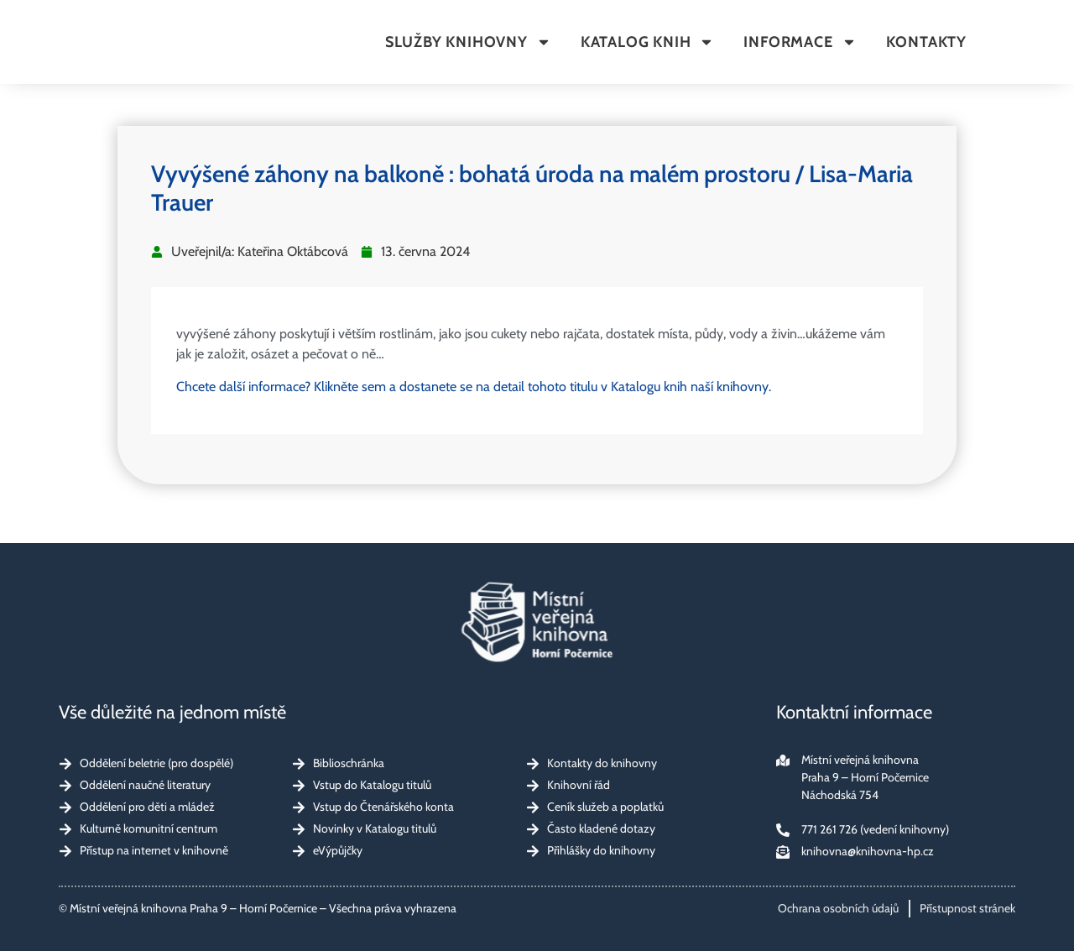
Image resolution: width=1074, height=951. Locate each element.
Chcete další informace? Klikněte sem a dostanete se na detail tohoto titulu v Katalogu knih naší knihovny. (473, 387)
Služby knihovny (468, 42)
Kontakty (926, 42)
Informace (799, 42)
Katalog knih (648, 42)
